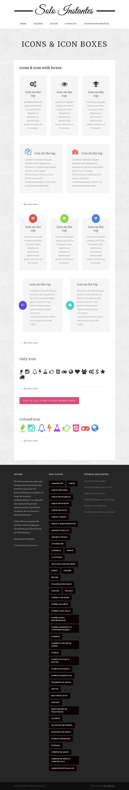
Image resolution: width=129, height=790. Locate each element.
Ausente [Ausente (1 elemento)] (56, 550)
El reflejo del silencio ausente (99, 512)
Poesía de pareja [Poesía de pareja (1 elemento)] (60, 669)
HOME (23, 24)
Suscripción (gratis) (96, 24)
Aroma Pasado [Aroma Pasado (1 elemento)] (59, 537)
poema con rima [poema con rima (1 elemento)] (60, 598)
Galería (38, 24)
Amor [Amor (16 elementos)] (72, 483)
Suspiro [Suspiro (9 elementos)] (55, 745)
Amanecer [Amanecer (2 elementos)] (57, 483)
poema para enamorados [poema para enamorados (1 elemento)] (58, 619)
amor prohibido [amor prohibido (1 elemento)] (60, 503)
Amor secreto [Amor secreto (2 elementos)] (59, 510)
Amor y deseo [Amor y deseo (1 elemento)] (58, 517)
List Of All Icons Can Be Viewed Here (49, 400)
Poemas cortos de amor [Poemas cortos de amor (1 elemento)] (61, 644)
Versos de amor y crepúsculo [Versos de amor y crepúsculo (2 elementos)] (61, 760)
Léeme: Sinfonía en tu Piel (98, 487)
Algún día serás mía (94, 493)
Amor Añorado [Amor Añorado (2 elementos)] (59, 490)
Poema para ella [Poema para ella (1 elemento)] (60, 611)
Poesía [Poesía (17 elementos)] (55, 653)
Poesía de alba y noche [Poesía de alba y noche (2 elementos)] (60, 660)
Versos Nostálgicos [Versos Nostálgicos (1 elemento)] (62, 768)
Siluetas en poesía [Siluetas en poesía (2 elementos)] (62, 725)
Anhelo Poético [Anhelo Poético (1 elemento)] (60, 530)
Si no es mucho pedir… (96, 481)
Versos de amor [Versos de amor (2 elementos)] (60, 752)
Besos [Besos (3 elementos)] (70, 550)
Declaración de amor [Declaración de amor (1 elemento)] (63, 564)
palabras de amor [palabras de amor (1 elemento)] (61, 584)
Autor (54, 24)
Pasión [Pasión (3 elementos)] (55, 591)
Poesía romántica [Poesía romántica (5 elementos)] (61, 676)
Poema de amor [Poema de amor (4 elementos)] (59, 604)
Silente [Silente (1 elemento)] (55, 718)
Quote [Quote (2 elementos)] (54, 689)
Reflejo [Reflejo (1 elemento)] (55, 702)
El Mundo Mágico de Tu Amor (99, 499)
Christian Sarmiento (26, 545)
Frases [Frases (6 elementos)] (67, 571)
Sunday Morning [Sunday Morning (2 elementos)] (60, 739)
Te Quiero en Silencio (95, 506)
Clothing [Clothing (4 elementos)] (56, 557)
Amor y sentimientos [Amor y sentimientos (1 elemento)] (63, 524)
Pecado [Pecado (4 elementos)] (69, 591)
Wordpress (109, 786)
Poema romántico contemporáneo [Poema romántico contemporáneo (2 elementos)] (61, 628)
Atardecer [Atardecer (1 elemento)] (57, 544)
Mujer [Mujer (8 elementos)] (54, 577)
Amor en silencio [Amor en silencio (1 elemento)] (61, 497)
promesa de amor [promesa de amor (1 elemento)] (61, 682)
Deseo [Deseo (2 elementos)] (54, 571)
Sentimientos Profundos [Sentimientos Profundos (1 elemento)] (59, 710)
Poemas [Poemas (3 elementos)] (55, 636)
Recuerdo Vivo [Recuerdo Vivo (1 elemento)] (59, 696)
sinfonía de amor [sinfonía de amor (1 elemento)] (61, 732)
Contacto (71, 24)
